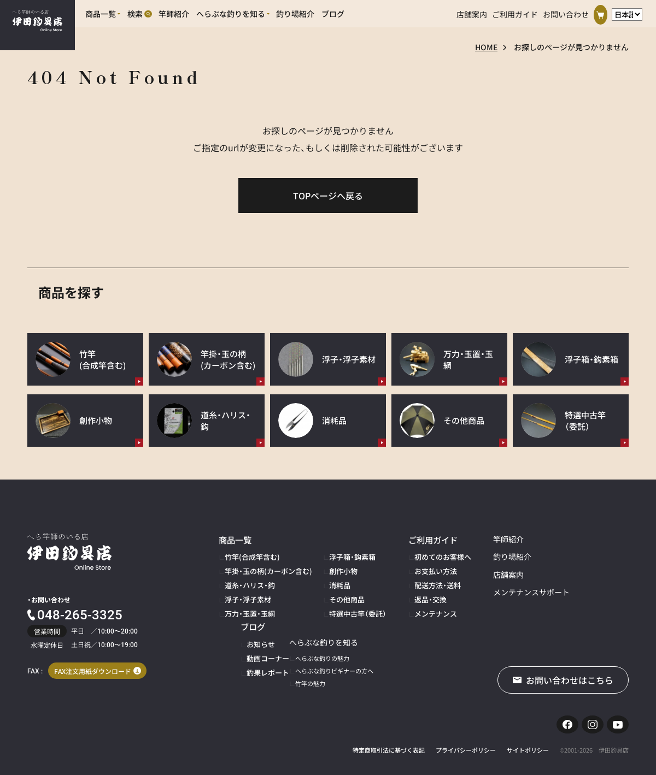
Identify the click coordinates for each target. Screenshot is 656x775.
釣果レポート (584, 579)
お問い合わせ (566, 12)
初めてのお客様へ (416, 555)
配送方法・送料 (411, 579)
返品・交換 (405, 592)
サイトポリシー (528, 744)
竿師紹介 (477, 539)
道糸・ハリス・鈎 (246, 579)
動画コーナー (584, 567)
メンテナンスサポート (500, 592)
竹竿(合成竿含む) (248, 555)
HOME (486, 47)
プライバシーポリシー (466, 744)
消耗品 (324, 579)
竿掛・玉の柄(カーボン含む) (261, 567)
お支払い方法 (410, 567)
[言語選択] (627, 12)
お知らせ (578, 555)
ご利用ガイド (515, 12)
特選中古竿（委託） (339, 604)
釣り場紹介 (481, 556)
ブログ (571, 539)
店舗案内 (471, 12)
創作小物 (327, 567)
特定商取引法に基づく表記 (389, 744)
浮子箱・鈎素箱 (335, 555)
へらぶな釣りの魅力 (252, 648)
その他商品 (330, 592)
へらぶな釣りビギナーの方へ (264, 660)
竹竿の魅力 (240, 672)
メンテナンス (410, 604)
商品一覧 (234, 539)
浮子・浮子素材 (244, 592)
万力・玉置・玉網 (246, 604)
